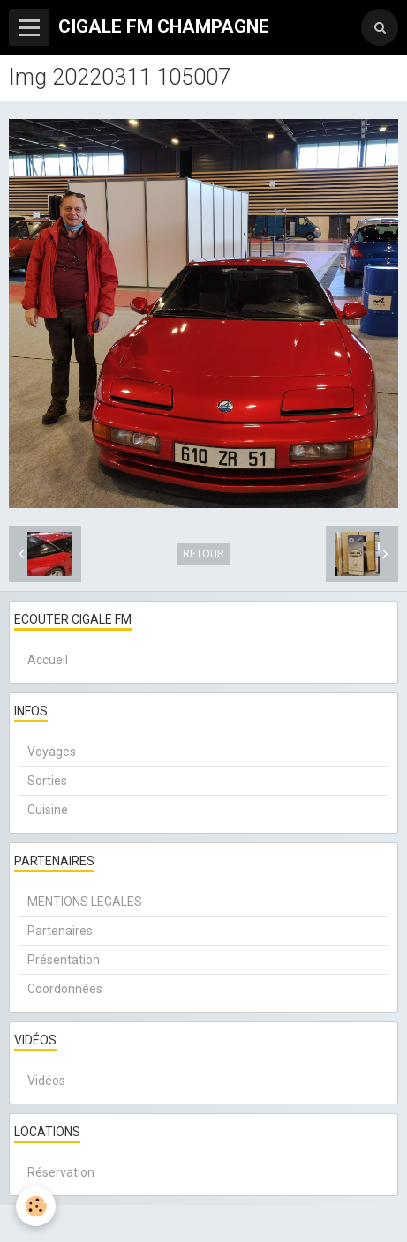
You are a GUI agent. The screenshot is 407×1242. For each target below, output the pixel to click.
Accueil (47, 660)
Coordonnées (64, 989)
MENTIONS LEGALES (84, 901)
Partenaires (60, 931)
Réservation (60, 1172)
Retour (203, 554)
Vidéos (46, 1081)
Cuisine (47, 810)
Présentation (63, 960)
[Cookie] (36, 1206)
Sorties (47, 781)
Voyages (51, 751)
